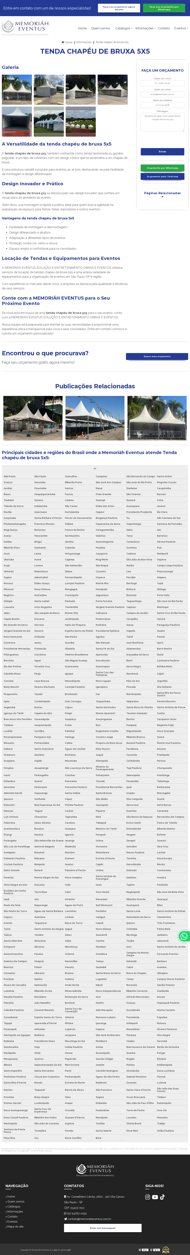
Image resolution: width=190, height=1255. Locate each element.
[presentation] (163, 140)
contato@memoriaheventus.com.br (90, 1220)
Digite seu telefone (162, 102)
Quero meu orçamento (157, 358)
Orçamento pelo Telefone (162, 179)
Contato (164, 30)
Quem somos (100, 30)
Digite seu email (162, 91)
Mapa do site (15, 1230)
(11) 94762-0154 (76, 1215)
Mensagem (162, 112)
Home (82, 30)
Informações (144, 30)
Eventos (180, 30)
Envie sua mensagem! (103, 1227)
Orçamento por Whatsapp (162, 170)
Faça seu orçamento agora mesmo (119, 9)
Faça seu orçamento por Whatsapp (164, 9)
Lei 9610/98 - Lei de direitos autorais (35, 1152)
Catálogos (122, 30)
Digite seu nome (162, 80)
